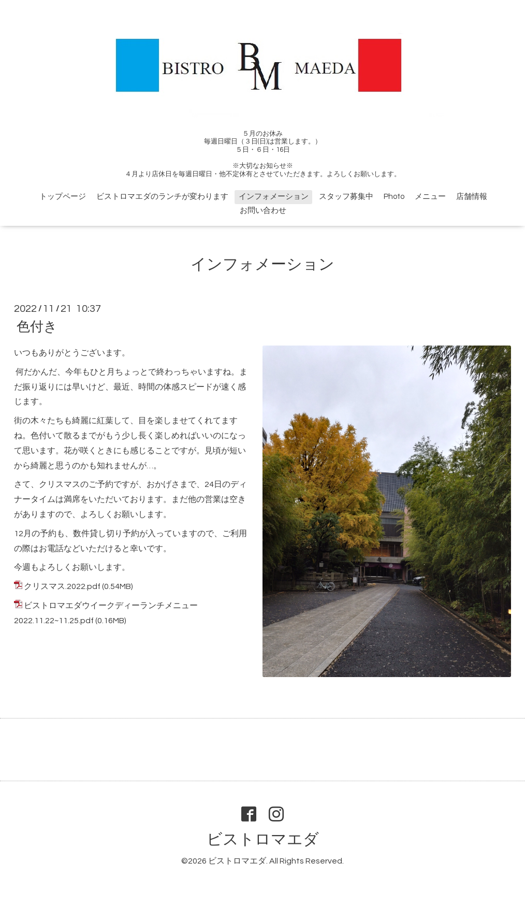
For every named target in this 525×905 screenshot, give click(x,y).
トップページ (62, 196)
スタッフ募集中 (346, 196)
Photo (394, 196)
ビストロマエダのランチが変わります (162, 196)
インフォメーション (274, 196)
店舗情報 (471, 196)
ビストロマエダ (263, 839)
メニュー (430, 196)
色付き (37, 327)
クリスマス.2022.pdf (62, 586)
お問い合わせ (263, 210)
